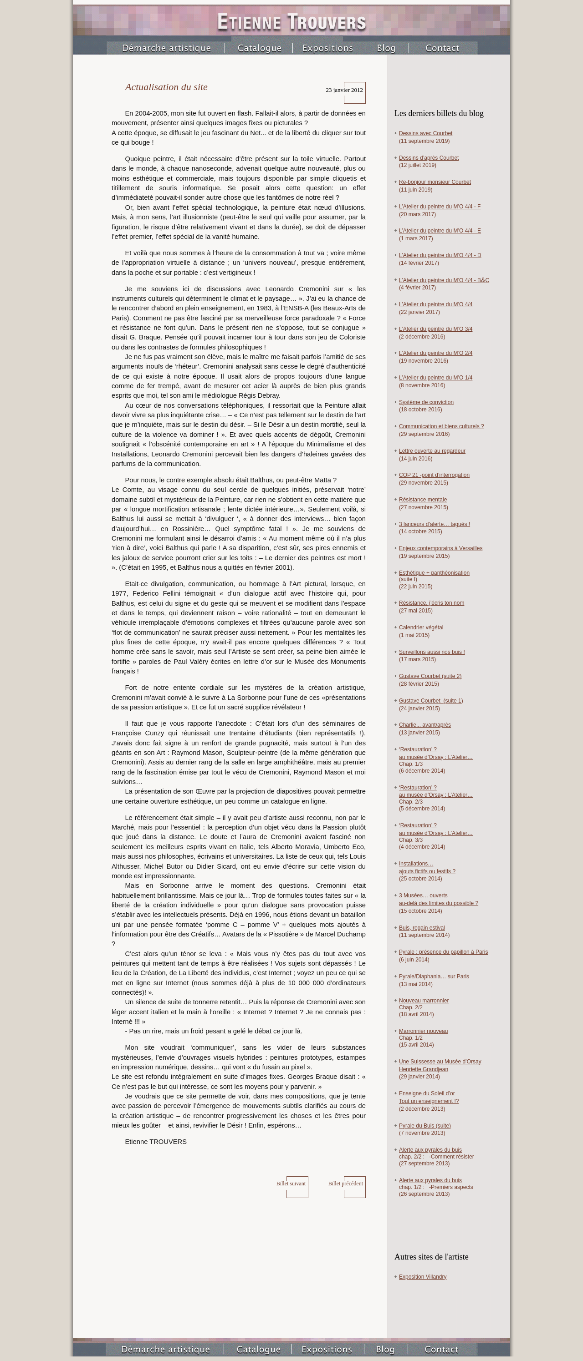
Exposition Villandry (423, 1277)
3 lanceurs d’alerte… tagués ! (434, 524)
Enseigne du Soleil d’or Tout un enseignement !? (429, 1097)
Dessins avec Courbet (425, 133)
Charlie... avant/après (425, 725)
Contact (443, 48)
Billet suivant (291, 1183)
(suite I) (408, 579)
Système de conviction (426, 402)
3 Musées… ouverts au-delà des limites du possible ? (438, 899)
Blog (387, 48)
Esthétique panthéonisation (434, 573)
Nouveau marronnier (424, 1000)
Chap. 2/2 (411, 1008)
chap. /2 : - (436, 1157)
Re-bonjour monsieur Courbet (435, 182)
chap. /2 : (436, 1187)
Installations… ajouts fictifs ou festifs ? (427, 867)
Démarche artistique (166, 48)
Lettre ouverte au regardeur (432, 451)
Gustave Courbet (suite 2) (430, 676)
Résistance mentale (423, 499)
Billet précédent (345, 1183)
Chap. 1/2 (411, 1038)
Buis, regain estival (422, 928)
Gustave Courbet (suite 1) (431, 701)
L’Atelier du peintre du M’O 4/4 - (440, 206)
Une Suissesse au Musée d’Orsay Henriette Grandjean (440, 1065)
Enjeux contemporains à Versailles (440, 548)
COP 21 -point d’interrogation (434, 475)
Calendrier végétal (421, 627)
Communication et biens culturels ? (441, 426)
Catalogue (259, 48)
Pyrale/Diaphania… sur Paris (434, 976)
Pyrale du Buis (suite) (425, 1126)
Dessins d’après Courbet (429, 158)
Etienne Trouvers (302, 22)
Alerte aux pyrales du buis (430, 1150)
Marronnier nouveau (423, 1031)
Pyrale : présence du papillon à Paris (443, 952)
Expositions (329, 48)
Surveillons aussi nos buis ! (432, 652)
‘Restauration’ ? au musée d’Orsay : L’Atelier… (436, 753)
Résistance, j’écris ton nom (431, 603)
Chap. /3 (411, 764)
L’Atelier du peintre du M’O (444, 279)
